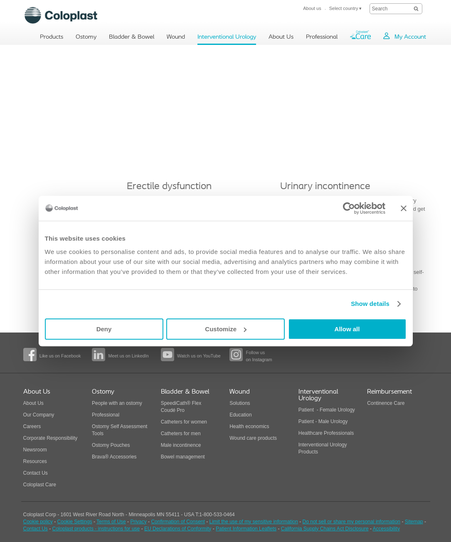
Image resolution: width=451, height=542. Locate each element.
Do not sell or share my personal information (351, 522)
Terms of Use (111, 522)
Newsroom (35, 450)
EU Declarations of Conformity (177, 529)
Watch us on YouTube (199, 355)
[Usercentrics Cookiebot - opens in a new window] (349, 208)
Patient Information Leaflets (246, 529)
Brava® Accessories (114, 457)
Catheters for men (181, 433)
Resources (35, 461)
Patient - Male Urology (323, 421)
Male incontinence (181, 445)
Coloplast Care (39, 485)
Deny (104, 329)
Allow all (347, 329)
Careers (32, 426)
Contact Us (35, 473)
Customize (225, 329)
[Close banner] (404, 208)
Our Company (38, 415)
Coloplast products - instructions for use (96, 529)
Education (240, 415)
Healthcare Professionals (326, 433)
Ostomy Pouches (111, 445)
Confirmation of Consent (178, 522)
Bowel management (183, 457)
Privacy (138, 522)
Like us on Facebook (60, 355)
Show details (370, 303)
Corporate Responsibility (50, 438)
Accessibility (386, 529)
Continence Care (385, 403)
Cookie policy (38, 522)
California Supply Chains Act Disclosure (325, 529)
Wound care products (253, 438)
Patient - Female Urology (326, 410)
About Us (33, 403)
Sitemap (414, 522)
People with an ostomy (117, 403)
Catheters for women (184, 422)
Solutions (239, 403)
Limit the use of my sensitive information (253, 522)
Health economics (249, 426)
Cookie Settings (74, 522)
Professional (105, 415)
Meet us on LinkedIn (128, 355)
